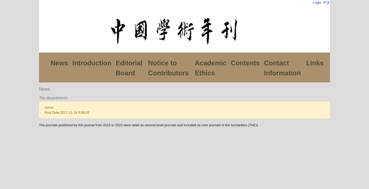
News (59, 63)
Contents (245, 63)
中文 (326, 2)
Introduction (91, 63)
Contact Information (282, 68)
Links (315, 63)
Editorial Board (129, 68)
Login (317, 2)
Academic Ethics (210, 68)
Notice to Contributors (168, 68)
